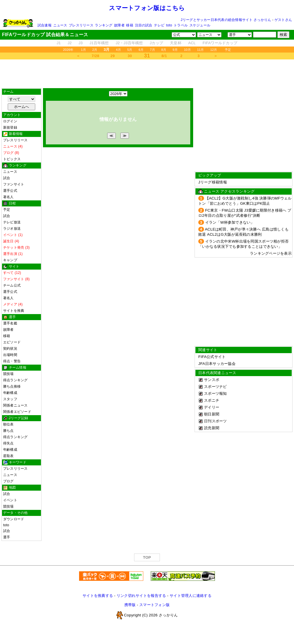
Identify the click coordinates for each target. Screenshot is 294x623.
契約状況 (10, 349)
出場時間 (10, 355)
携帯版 (130, 605)
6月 (141, 49)
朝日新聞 (211, 414)
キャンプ (10, 260)
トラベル (181, 25)
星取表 (8, 456)
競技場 (8, 374)
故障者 (119, 25)
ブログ (8, 481)
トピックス (12, 159)
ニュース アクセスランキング (229, 191)
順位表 (8, 424)
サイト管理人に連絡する (190, 595)
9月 (175, 49)
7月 (152, 49)
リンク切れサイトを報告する (141, 595)
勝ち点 (8, 431)
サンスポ (211, 380)
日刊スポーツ (215, 421)
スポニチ (211, 400)
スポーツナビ (215, 386)
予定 (228, 49)
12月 (213, 49)
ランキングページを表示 (271, 253)
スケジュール (199, 25)
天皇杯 (175, 43)
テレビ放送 (12, 222)
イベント (10, 500)
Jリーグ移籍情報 (212, 182)
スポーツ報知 (215, 393)
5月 (129, 49)
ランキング (103, 25)
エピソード (12, 342)
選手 (6, 537)
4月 (118, 49)
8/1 (164, 56)
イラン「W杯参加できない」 (229, 222)
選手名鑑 (10, 323)
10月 (187, 49)
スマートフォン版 (154, 605)
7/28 (95, 56)
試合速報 (45, 25)
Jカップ (156, 43)
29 (113, 56)
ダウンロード (13, 519)
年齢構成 (10, 393)
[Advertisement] (147, 74)
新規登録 (10, 127)
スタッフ (10, 399)
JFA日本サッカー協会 (217, 363)
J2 (70, 43)
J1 (59, 43)
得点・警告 (12, 361)
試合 (6, 178)
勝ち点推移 (12, 386)
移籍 (129, 25)
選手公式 (10, 191)
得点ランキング (15, 380)
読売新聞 (211, 428)
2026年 (68, 49)
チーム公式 (12, 285)
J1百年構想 (99, 43)
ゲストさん (283, 20)
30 (130, 56)
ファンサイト (13, 184)
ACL (192, 43)
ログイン (10, 121)
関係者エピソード (17, 412)
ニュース (60, 25)
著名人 (8, 197)
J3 (81, 43)
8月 (163, 49)
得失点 (8, 443)
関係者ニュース (15, 405)
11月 (200, 49)
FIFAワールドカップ (220, 43)
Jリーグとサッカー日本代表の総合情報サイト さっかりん (226, 20)
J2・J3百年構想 (129, 43)
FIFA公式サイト (212, 357)
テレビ (159, 25)
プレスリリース (81, 25)
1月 (83, 49)
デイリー (211, 407)
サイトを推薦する (98, 595)
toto (169, 25)
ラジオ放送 (12, 229)
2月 (94, 49)
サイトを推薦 (13, 311)
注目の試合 (143, 25)
